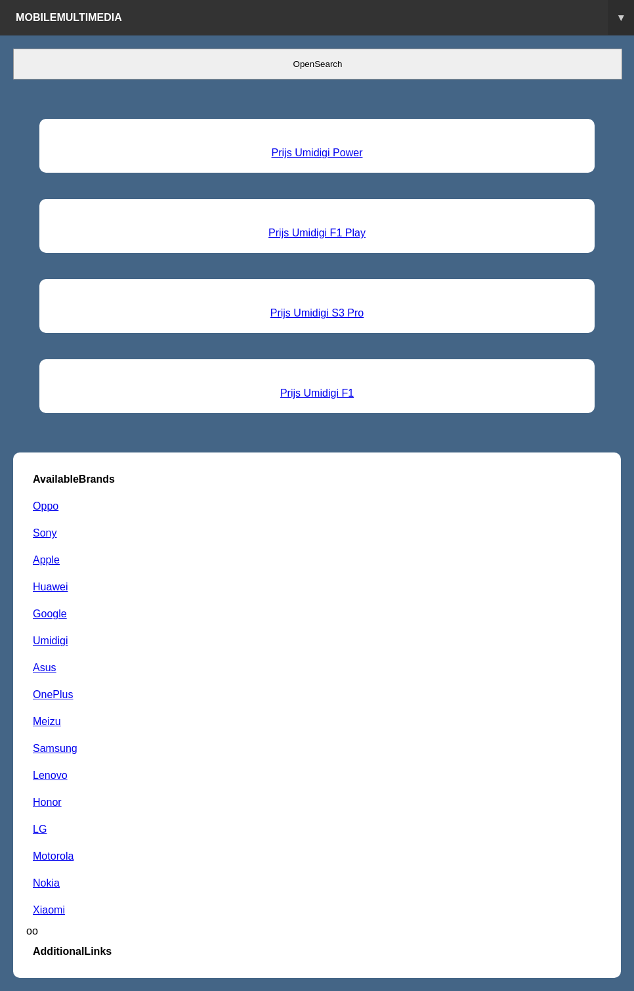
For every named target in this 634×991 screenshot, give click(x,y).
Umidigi (50, 640)
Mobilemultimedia (325, 17)
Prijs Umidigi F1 (317, 393)
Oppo (45, 506)
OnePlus (53, 694)
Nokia (46, 883)
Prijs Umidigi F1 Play (317, 232)
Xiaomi (49, 909)
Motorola (53, 856)
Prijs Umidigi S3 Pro (317, 313)
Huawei (50, 586)
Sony (45, 533)
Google (50, 613)
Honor (47, 802)
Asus (44, 667)
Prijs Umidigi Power (317, 152)
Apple (46, 559)
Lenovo (50, 775)
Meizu (47, 721)
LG (40, 829)
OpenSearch (318, 64)
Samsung (55, 748)
